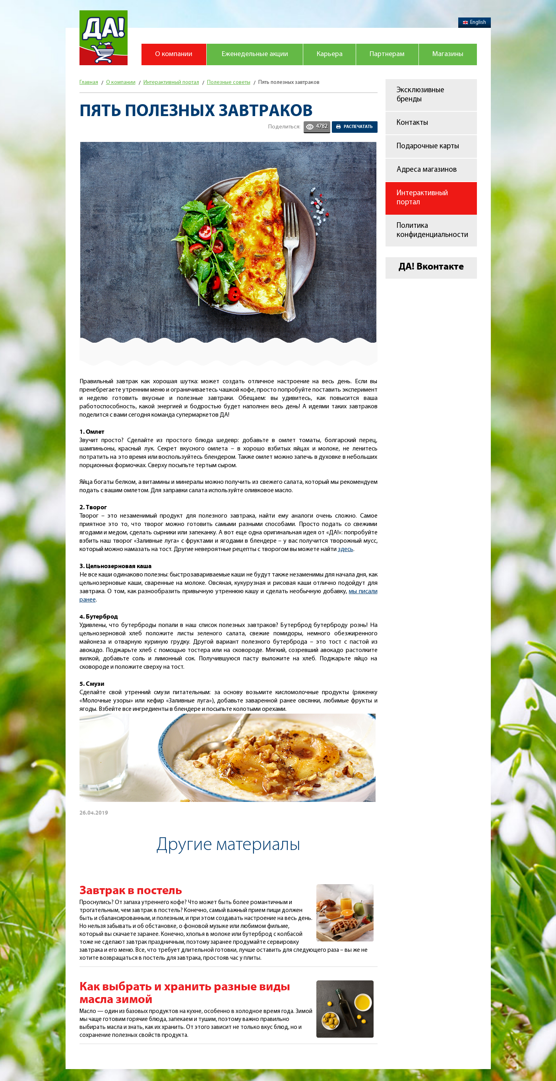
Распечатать (358, 126)
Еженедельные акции (255, 54)
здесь (345, 549)
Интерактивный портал (422, 198)
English (474, 22)
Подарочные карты (428, 146)
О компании (173, 54)
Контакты (412, 123)
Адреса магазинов (427, 170)
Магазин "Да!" (103, 37)
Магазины (447, 54)
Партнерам (387, 54)
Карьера (330, 54)
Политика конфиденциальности (432, 230)
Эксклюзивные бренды (420, 95)
